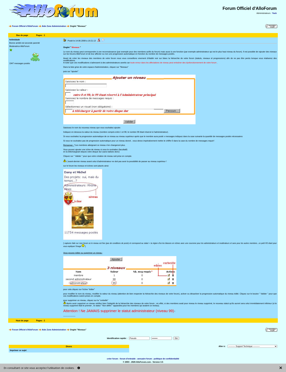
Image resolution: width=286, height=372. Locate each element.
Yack (274, 13)
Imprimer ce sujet (18, 350)
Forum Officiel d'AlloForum (25, 26)
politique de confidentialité (166, 359)
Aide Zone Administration (54, 26)
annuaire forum (144, 359)
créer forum (112, 359)
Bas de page (22, 35)
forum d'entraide (128, 359)
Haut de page (22, 320)
